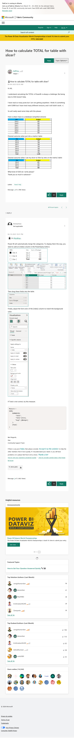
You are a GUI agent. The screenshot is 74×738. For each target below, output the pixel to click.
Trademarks (5, 724)
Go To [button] (63, 27)
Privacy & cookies (6, 717)
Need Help (17, 184)
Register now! (7, 10)
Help (56, 27)
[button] (49, 60)
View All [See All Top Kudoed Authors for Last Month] (11, 662)
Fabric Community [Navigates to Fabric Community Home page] (25, 17)
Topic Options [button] (61, 60)
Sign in (49, 27)
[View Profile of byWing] (16, 71)
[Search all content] (45, 32)
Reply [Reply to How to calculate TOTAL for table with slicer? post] (61, 195)
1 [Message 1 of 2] (14, 190)
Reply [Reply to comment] (61, 485)
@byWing (17, 238)
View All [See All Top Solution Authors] (11, 616)
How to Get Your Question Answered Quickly (24, 569)
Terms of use (5, 721)
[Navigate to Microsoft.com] (8, 17)
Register (40, 27)
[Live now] (13, 546)
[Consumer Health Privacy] (37, 731)
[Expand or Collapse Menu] (3, 22)
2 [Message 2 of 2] (14, 479)
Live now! (39, 39)
